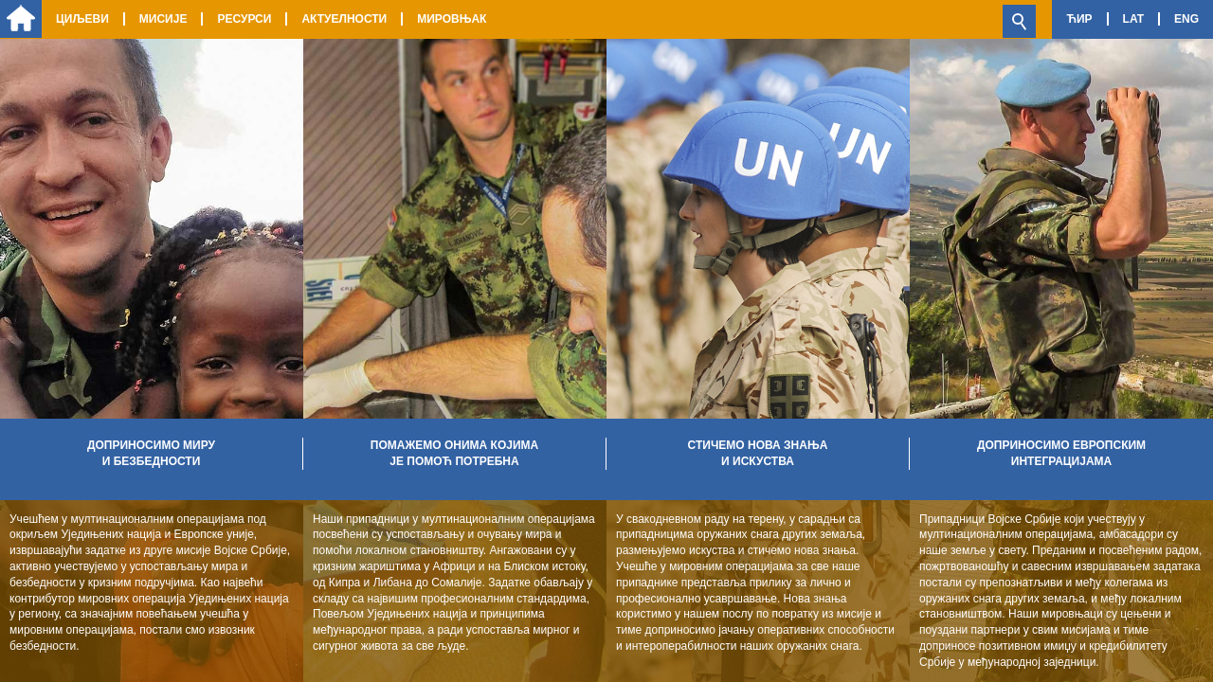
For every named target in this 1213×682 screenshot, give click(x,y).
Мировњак (451, 19)
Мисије (163, 19)
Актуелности (344, 19)
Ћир (1079, 19)
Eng (1186, 19)
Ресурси (244, 19)
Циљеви (82, 19)
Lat (1133, 19)
